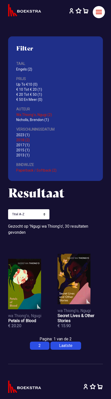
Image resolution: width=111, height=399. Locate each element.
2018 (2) (23, 140)
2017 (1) (23, 145)
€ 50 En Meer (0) (29, 100)
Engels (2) (24, 69)
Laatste (65, 345)
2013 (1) (23, 155)
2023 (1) (23, 135)
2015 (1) (23, 150)
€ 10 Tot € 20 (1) (29, 89)
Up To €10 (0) (27, 84)
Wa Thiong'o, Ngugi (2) (34, 115)
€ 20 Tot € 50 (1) (29, 94)
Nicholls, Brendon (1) (32, 120)
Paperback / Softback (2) (36, 170)
